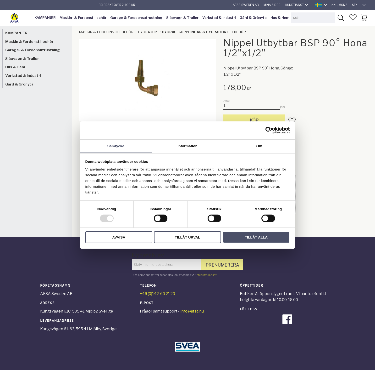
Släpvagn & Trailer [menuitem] (182, 18)
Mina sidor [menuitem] (272, 5)
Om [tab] (259, 146)
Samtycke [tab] (115, 146)
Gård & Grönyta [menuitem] (253, 18)
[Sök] (340, 17)
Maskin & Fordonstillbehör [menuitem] (29, 41)
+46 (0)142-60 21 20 (157, 293)
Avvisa (118, 237)
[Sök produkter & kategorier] (313, 17)
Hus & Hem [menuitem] (279, 18)
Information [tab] (187, 146)
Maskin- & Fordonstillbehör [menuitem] (83, 18)
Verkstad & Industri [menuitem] (219, 18)
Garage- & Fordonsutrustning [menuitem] (32, 50)
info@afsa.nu (192, 311)
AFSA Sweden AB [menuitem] (246, 5)
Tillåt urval (187, 237)
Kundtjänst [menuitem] (294, 5)
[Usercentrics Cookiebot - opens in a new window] (269, 130)
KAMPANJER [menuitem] (45, 18)
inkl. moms (339, 5)
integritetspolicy (206, 275)
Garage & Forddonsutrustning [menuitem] (136, 18)
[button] (353, 17)
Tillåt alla (256, 237)
